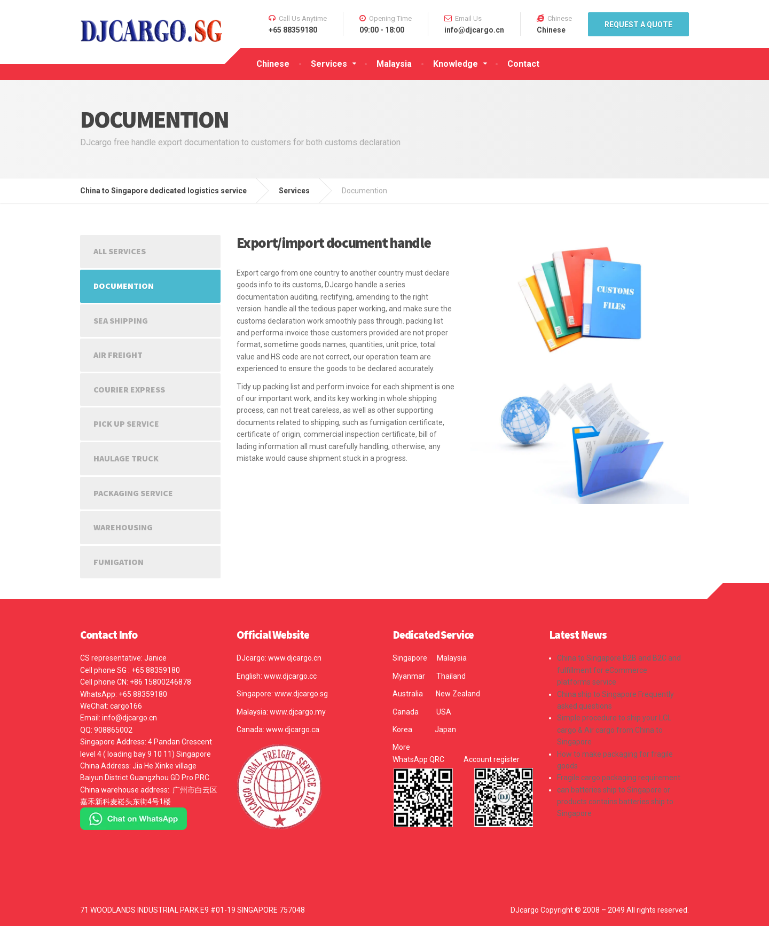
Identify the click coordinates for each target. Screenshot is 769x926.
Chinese (272, 64)
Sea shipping (120, 320)
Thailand (451, 676)
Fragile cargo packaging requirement (618, 777)
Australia (408, 693)
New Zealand (458, 693)
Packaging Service (133, 493)
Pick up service (126, 423)
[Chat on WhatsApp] (133, 818)
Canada (406, 712)
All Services (119, 251)
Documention (123, 285)
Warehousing (123, 527)
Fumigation (118, 561)
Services (329, 64)
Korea (402, 729)
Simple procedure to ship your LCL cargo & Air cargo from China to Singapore (614, 729)
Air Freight (118, 354)
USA (443, 712)
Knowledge (455, 64)
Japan (445, 729)
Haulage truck (126, 458)
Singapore (410, 658)
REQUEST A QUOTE (638, 24)
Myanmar (409, 676)
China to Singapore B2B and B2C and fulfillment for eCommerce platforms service (619, 670)
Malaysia (394, 64)
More (401, 747)
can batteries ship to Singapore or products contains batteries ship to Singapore (615, 802)
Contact (523, 64)
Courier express (129, 389)
